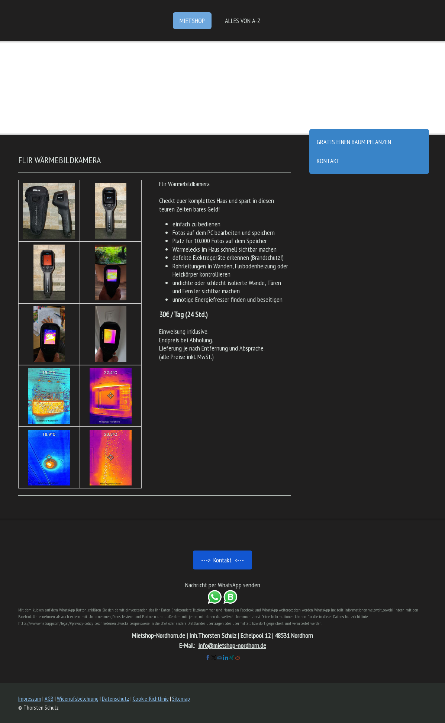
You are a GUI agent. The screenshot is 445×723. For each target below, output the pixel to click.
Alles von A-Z (243, 20)
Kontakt (328, 160)
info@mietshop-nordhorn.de (232, 645)
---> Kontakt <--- (222, 560)
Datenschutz (115, 698)
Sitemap (181, 698)
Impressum (29, 698)
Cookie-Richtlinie (151, 698)
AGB (49, 698)
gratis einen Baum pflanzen (354, 142)
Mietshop (192, 20)
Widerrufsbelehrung (78, 698)
